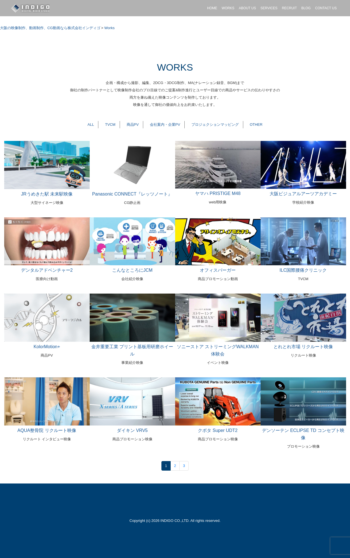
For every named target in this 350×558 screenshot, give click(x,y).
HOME (212, 8)
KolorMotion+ (47, 346)
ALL (90, 124)
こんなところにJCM (132, 270)
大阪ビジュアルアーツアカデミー (303, 193)
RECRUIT (289, 8)
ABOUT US (247, 8)
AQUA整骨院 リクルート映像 (46, 430)
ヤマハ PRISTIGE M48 (218, 193)
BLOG (305, 8)
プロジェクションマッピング (215, 124)
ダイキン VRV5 (132, 430)
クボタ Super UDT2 (217, 430)
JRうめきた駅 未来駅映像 (47, 194)
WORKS (228, 8)
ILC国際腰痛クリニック (303, 270)
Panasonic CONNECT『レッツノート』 (132, 194)
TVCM (110, 124)
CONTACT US (326, 8)
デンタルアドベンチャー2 (47, 270)
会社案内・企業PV (165, 124)
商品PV (133, 124)
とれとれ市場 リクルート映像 (303, 346)
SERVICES (268, 8)
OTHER (256, 124)
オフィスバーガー (218, 270)
